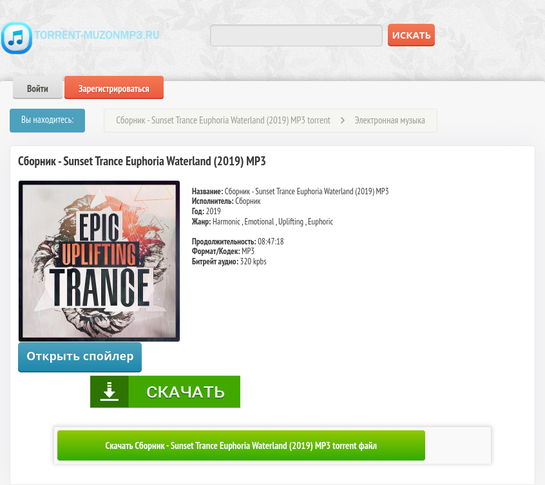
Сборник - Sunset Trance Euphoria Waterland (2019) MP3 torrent (223, 120)
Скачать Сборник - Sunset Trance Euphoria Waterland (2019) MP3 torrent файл (241, 445)
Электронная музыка (390, 120)
